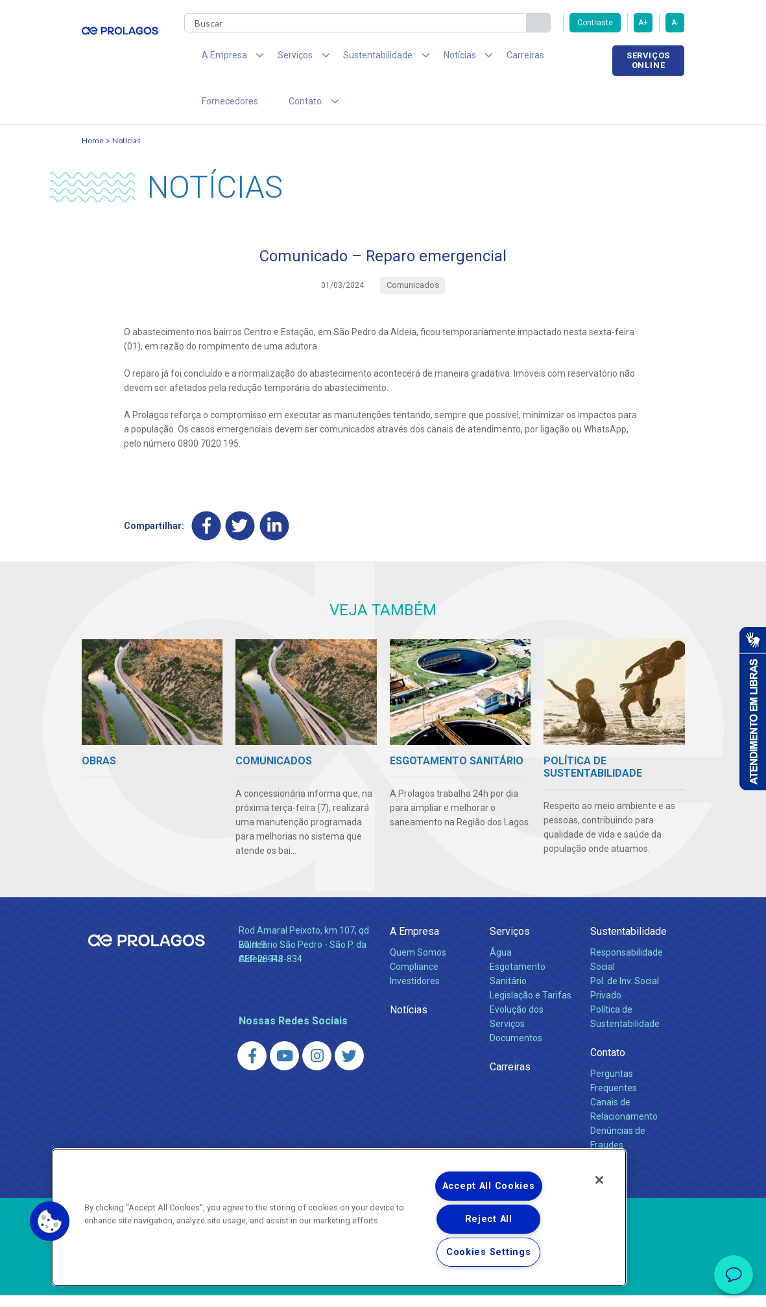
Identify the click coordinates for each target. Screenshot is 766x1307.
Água (501, 964)
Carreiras (486, 58)
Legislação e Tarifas (530, 1007)
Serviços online (648, 60)
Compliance (414, 978)
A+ (643, 22)
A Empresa (414, 943)
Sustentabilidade (628, 943)
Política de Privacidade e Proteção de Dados (383, 1287)
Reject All (488, 1219)
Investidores (415, 992)
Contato (607, 1064)
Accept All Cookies (488, 1186)
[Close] (599, 1180)
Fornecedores (555, 58)
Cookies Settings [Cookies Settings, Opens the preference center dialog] (488, 1252)
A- (674, 22)
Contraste (595, 22)
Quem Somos (418, 964)
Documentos (516, 1049)
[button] (50, 1221)
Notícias (126, 153)
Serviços (510, 943)
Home (93, 153)
